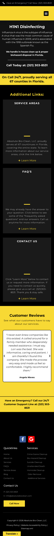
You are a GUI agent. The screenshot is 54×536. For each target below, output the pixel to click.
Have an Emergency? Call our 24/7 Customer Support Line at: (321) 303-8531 (27, 404)
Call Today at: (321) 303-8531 (27, 65)
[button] (46, 13)
